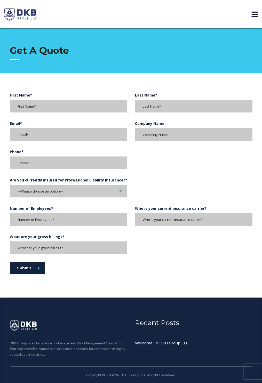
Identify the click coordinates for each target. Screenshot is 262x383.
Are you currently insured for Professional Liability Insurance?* (68, 180)
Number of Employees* (31, 208)
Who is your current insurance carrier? (170, 208)
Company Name (149, 123)
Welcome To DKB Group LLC (162, 343)
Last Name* (146, 95)
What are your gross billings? (37, 236)
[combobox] (68, 191)
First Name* (21, 95)
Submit (28, 268)
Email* (16, 123)
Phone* (16, 151)
